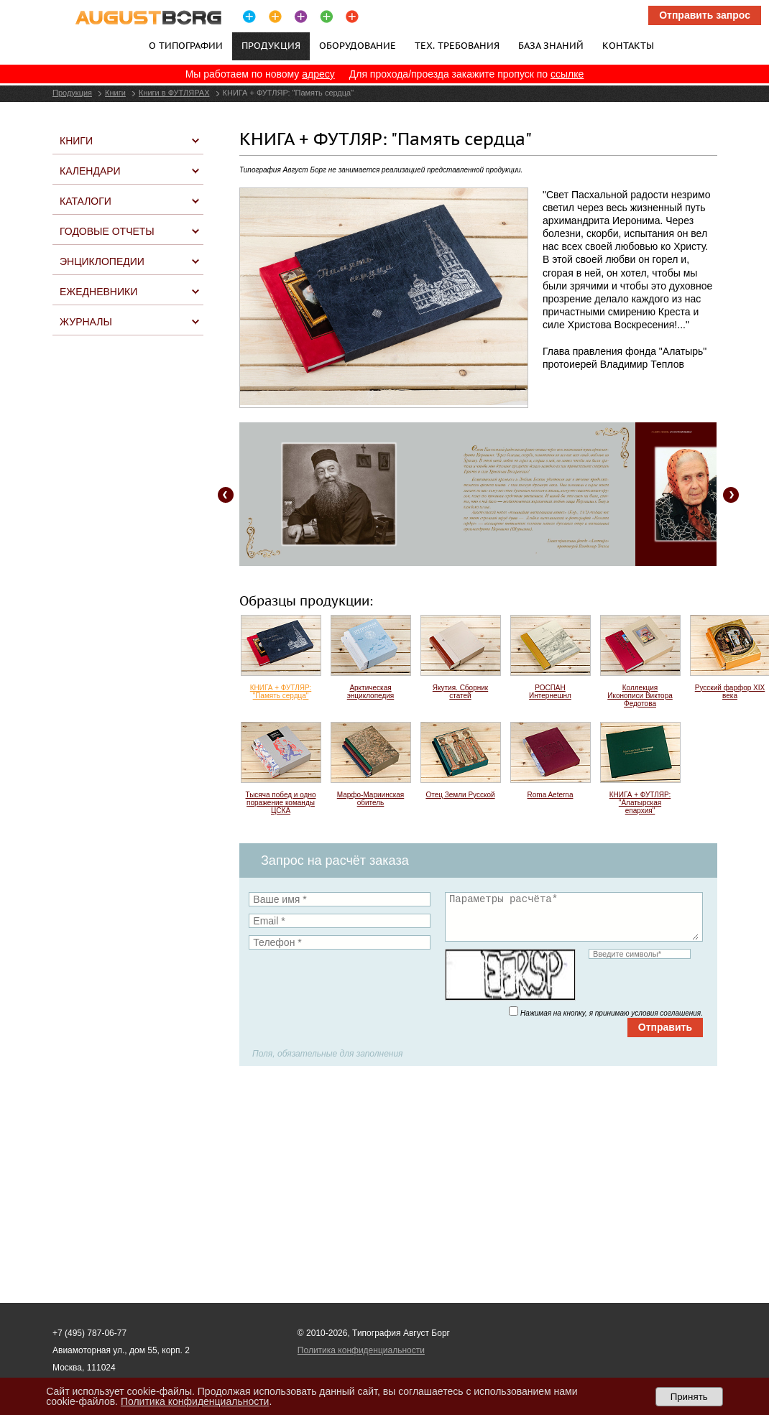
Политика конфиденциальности (361, 1350)
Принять (689, 1396)
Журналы (86, 322)
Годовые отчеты (107, 231)
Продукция (72, 92)
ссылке (567, 74)
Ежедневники (98, 291)
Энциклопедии (102, 261)
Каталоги (85, 201)
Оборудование (357, 45)
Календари (90, 171)
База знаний (551, 45)
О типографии (186, 45)
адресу (318, 74)
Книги (115, 92)
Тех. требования (457, 45)
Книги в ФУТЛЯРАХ (174, 92)
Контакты (628, 45)
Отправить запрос (704, 15)
